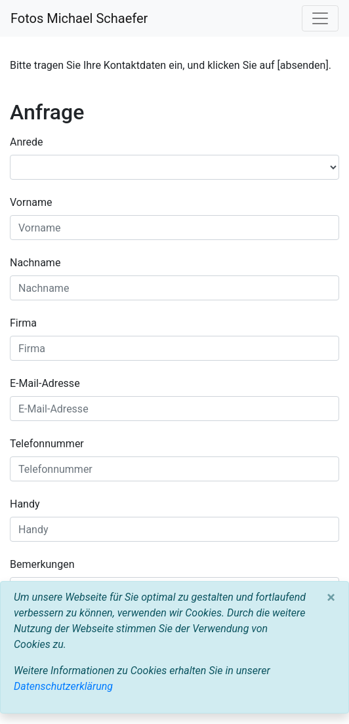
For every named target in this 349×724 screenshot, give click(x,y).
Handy (25, 504)
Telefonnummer (47, 443)
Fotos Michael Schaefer (79, 18)
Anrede (26, 142)
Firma (23, 323)
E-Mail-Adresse (45, 383)
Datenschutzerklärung (63, 686)
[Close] (331, 597)
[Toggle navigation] (320, 18)
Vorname (31, 202)
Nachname (35, 262)
